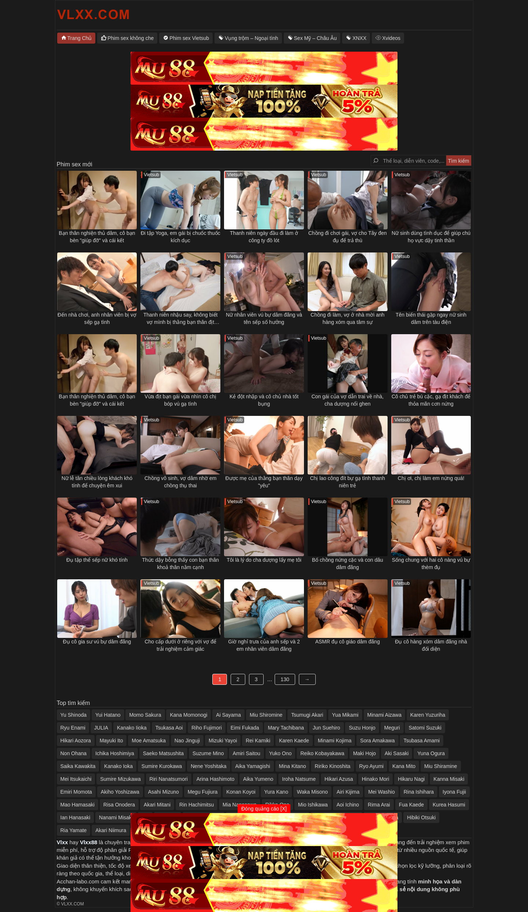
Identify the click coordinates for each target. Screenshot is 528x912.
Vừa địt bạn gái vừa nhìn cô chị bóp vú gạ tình (180, 400)
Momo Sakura (145, 715)
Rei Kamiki (258, 740)
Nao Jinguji (187, 740)
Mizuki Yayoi (223, 740)
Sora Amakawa (377, 740)
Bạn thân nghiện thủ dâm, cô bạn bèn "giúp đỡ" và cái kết (97, 236)
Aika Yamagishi (252, 766)
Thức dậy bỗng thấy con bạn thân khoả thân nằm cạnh (180, 563)
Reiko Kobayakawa (322, 753)
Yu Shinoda (73, 715)
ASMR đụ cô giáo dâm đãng (347, 642)
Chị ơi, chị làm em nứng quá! (431, 478)
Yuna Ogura (431, 753)
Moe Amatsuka (149, 740)
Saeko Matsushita (163, 753)
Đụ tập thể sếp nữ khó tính (97, 560)
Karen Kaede (294, 740)
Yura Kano (276, 792)
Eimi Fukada (245, 728)
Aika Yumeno (258, 779)
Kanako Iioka (132, 728)
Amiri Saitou (246, 753)
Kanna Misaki (448, 779)
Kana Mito (403, 766)
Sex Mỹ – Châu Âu (315, 38)
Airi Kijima (348, 792)
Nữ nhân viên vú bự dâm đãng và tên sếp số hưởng (264, 318)
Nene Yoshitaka (208, 766)
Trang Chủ (79, 38)
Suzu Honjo (362, 728)
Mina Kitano (292, 766)
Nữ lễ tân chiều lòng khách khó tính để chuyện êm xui (97, 481)
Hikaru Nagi (411, 779)
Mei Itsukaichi (76, 779)
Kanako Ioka (118, 766)
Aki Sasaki (396, 753)
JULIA (101, 728)
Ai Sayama (228, 715)
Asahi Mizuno (163, 792)
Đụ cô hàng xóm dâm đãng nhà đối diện (431, 645)
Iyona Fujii (454, 792)
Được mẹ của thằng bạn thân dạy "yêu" (264, 481)
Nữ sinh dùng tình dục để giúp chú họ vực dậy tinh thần (431, 236)
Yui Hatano (108, 715)
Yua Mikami (345, 715)
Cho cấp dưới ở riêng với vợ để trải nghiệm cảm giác (180, 645)
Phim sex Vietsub (189, 38)
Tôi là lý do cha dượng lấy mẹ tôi (264, 560)
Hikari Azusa (338, 779)
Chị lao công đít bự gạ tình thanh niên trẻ (347, 481)
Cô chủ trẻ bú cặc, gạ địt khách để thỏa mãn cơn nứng (431, 400)
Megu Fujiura (203, 792)
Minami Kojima (335, 740)
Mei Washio (381, 792)
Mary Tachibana (286, 728)
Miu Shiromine (266, 715)
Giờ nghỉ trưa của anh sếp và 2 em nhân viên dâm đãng (264, 645)
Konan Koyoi (240, 792)
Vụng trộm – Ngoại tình (251, 38)
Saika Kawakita (78, 766)
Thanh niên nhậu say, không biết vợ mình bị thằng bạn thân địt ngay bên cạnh (180, 319)
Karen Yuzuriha (427, 715)
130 (284, 679)
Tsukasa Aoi (169, 728)
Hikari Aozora (75, 740)
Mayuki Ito (111, 740)
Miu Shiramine (440, 766)
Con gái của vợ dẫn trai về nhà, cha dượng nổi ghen (347, 400)
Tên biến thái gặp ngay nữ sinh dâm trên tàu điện (431, 318)
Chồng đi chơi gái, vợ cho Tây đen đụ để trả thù (347, 236)
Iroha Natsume (299, 779)
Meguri (392, 728)
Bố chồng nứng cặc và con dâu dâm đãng (347, 563)
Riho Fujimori (206, 728)
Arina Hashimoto (216, 779)
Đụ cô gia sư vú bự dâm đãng (97, 642)
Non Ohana (73, 753)
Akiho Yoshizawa (120, 792)
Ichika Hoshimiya (114, 753)
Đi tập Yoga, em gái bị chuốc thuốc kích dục (180, 236)
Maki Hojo (364, 753)
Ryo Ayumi (371, 766)
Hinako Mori (375, 779)
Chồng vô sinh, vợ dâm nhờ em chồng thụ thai (180, 481)
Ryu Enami (72, 728)
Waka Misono (312, 792)
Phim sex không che (130, 38)
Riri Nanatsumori (169, 779)
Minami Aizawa (384, 715)
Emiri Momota (76, 792)
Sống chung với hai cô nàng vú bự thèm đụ (431, 563)
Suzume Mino (208, 753)
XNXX (359, 38)
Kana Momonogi (188, 715)
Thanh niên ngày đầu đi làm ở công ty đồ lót (264, 236)
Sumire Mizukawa (120, 779)
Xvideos (391, 38)
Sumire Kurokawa (162, 766)
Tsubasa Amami (421, 740)
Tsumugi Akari (307, 715)
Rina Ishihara (419, 792)
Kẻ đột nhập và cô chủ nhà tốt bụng (264, 400)
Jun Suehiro (326, 728)
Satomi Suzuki (424, 728)
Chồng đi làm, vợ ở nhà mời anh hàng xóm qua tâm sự (348, 318)
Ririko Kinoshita (332, 766)
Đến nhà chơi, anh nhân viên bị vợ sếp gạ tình (97, 318)
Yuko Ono (280, 753)
